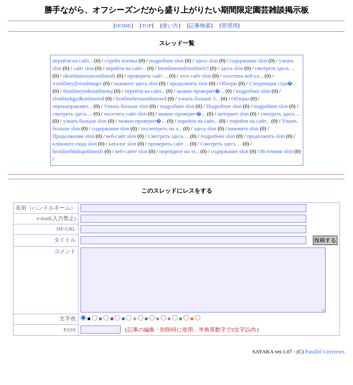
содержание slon (248, 61)
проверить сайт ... (147, 76)
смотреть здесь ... (274, 68)
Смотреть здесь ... (168, 136)
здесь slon (206, 61)
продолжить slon (188, 83)
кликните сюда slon (75, 144)
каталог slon (122, 144)
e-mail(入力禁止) (51, 218)
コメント (60, 251)
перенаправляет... (72, 106)
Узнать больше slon (126, 106)
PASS (65, 342)
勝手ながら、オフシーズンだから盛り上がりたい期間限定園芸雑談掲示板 (176, 9)
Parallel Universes (325, 364)
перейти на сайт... (73, 61)
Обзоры (228, 83)
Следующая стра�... (273, 83)
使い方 (170, 26)
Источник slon (276, 151)
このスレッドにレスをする (176, 190)
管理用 (229, 26)
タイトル (60, 240)
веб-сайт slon (121, 136)
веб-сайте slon (131, 151)
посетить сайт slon (125, 114)
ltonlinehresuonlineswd (141, 99)
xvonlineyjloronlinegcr (77, 83)
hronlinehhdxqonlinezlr (78, 151)
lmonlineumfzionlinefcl (183, 68)
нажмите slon (243, 129)
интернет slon (233, 114)
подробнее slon (166, 61)
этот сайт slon (195, 76)
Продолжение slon (73, 136)
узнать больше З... (198, 99)
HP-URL (61, 229)
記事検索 (200, 26)
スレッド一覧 (176, 43)
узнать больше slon (84, 121)
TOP (147, 26)
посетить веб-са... (243, 76)
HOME (123, 26)
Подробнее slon (224, 106)
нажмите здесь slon (136, 83)
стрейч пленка (121, 61)
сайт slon (83, 68)
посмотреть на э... (161, 129)
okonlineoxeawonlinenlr (89, 76)
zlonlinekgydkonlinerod (78, 99)
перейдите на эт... (179, 151)
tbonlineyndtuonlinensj (88, 91)
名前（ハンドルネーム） (41, 208)
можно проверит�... (200, 91)
